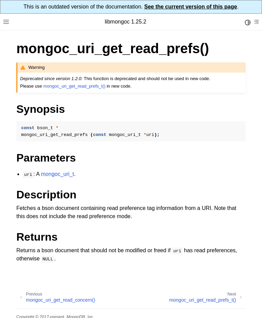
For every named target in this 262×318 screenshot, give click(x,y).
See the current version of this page (190, 7)
